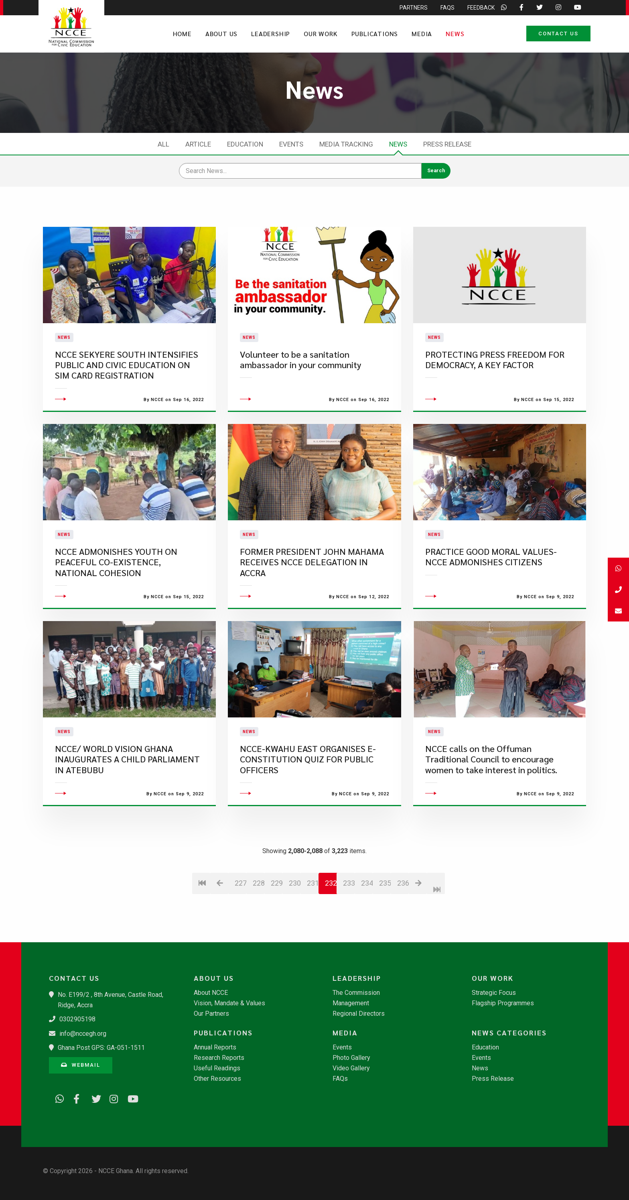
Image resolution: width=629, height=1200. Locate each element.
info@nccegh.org (82, 1033)
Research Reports (219, 1058)
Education (245, 144)
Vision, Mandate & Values (229, 1003)
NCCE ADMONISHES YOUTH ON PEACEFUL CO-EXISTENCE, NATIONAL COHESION (116, 582)
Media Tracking (346, 144)
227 (240, 904)
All (163, 144)
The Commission (356, 993)
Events (291, 144)
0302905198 (77, 1019)
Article (198, 144)
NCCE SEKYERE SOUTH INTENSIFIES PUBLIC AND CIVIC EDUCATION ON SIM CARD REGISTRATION (126, 375)
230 (294, 904)
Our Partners (211, 1014)
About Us (221, 33)
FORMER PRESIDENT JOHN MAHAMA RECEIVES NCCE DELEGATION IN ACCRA (312, 582)
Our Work (320, 33)
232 (331, 904)
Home (182, 33)
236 (403, 904)
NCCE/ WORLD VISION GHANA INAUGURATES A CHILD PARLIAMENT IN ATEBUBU (127, 780)
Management (351, 1003)
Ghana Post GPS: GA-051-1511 (101, 1047)
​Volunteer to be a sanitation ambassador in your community (300, 369)
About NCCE (211, 993)
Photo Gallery (351, 1058)
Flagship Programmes (503, 1003)
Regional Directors (359, 1014)
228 (258, 904)
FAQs (340, 1079)
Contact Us (558, 34)
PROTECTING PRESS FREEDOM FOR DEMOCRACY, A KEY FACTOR (494, 369)
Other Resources (217, 1079)
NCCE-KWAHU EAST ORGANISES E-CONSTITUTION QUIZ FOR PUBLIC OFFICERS (308, 780)
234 (367, 904)
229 (276, 904)
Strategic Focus (494, 993)
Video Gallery (351, 1068)
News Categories (509, 1032)
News (455, 33)
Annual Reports (215, 1047)
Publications (374, 33)
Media (422, 33)
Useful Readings (217, 1068)
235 (385, 904)
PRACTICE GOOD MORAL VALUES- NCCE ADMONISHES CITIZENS (491, 577)
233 (349, 904)
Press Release (447, 144)
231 (313, 904)
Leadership (270, 33)
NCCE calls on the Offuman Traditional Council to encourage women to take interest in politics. (491, 780)
